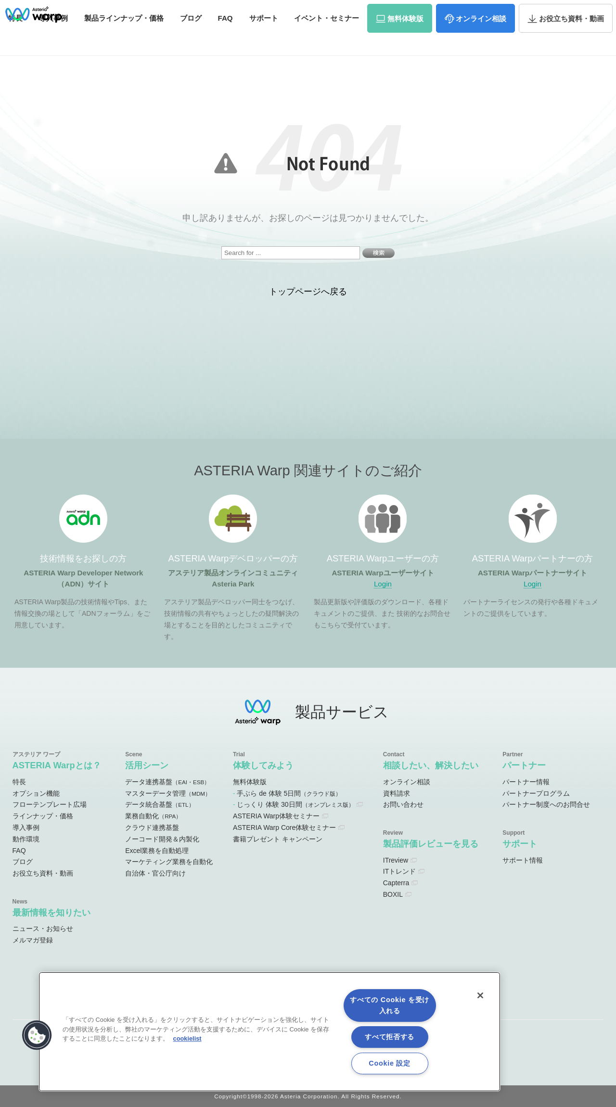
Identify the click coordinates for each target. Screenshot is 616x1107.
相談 (481, 38)
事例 (53, 37)
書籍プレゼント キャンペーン (277, 839)
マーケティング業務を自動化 (169, 861)
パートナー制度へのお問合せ (546, 804)
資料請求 (520, 11)
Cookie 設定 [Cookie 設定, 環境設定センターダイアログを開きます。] (389, 1063)
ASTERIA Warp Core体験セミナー (284, 827)
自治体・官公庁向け (155, 873)
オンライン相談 (406, 782)
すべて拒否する (389, 1037)
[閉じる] (480, 995)
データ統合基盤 (159, 804)
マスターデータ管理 (168, 793)
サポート (263, 37)
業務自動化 (153, 816)
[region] (269, 1032)
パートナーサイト (471, 11)
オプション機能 (36, 793)
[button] (37, 1035)
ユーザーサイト (415, 11)
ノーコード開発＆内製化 (162, 839)
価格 (124, 37)
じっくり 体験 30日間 (295, 804)
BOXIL (393, 894)
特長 (19, 782)
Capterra (396, 883)
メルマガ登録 (33, 940)
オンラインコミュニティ (333, 11)
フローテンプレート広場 (50, 804)
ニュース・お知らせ (43, 928)
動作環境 (26, 839)
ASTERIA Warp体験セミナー (276, 816)
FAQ (225, 37)
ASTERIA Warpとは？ (57, 765)
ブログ (191, 37)
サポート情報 (522, 860)
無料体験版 (250, 782)
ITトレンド (399, 871)
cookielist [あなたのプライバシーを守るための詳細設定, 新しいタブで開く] (187, 1038)
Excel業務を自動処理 (157, 850)
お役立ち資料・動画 (43, 873)
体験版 (405, 38)
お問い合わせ (568, 11)
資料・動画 (571, 38)
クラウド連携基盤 (152, 827)
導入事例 (26, 827)
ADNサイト (256, 11)
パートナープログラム (536, 793)
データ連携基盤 (167, 782)
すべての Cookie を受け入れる (389, 1005)
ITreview (395, 860)
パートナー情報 (526, 782)
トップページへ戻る (308, 291)
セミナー (326, 37)
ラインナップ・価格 (43, 816)
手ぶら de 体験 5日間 (289, 793)
